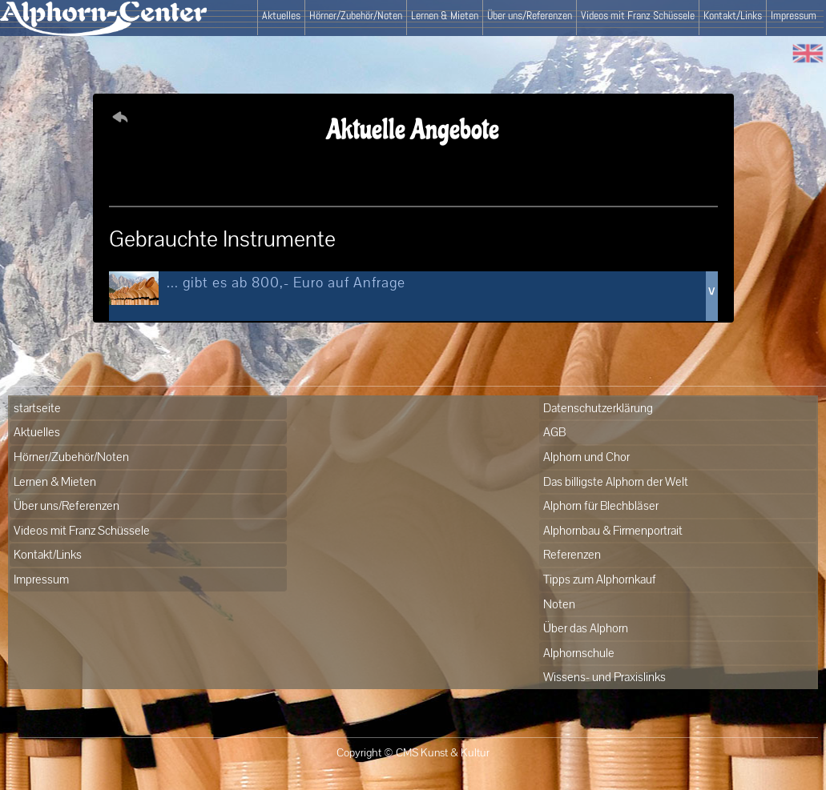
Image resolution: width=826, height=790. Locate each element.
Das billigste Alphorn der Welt (615, 481)
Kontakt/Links (732, 15)
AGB (554, 431)
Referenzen (572, 554)
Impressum (793, 15)
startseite (37, 407)
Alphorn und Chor (586, 456)
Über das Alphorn (585, 628)
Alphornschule (578, 652)
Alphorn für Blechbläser (601, 505)
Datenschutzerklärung (598, 407)
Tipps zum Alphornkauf (599, 579)
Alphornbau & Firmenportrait (613, 530)
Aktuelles (281, 15)
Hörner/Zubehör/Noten (355, 15)
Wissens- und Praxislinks (604, 676)
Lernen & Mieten (444, 15)
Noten (559, 604)
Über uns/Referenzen (529, 15)
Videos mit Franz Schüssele (638, 15)
